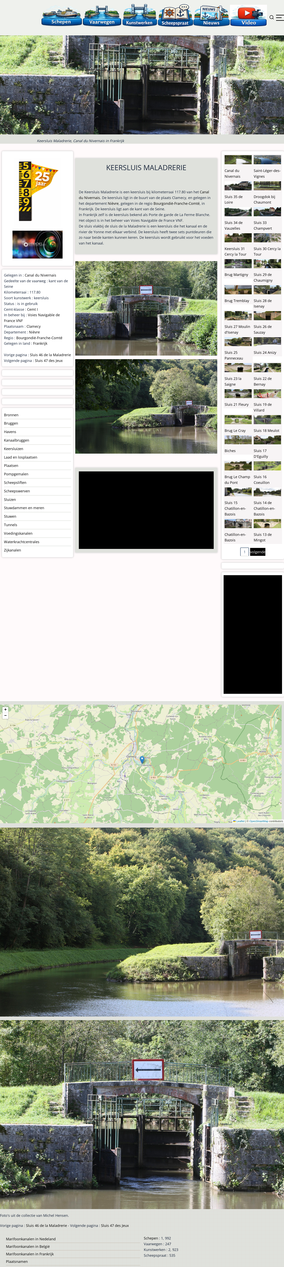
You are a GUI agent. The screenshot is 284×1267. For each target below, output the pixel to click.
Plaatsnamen (17, 1261)
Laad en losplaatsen (20, 457)
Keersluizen (13, 448)
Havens (10, 431)
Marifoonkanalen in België (28, 1246)
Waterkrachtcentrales (21, 541)
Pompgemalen (16, 474)
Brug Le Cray (235, 430)
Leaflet (239, 821)
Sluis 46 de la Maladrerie (50, 354)
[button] (142, 760)
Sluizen (10, 499)
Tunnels (10, 524)
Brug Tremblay (237, 300)
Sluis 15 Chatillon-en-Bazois (235, 508)
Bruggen (11, 423)
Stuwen (10, 516)
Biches (230, 450)
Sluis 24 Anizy (265, 352)
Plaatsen (11, 465)
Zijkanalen (12, 550)
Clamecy (34, 326)
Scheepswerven (17, 491)
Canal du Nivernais (40, 275)
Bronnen (11, 415)
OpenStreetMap (258, 821)
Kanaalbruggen (16, 440)
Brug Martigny (236, 274)
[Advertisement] (145, 510)
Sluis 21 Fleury (237, 404)
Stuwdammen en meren (24, 507)
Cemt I (32, 309)
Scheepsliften (15, 482)
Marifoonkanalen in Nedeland (31, 1239)
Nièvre (113, 203)
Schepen (151, 1238)
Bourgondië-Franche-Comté (176, 203)
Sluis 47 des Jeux (49, 360)
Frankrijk (40, 343)
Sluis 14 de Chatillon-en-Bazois (264, 508)
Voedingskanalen (18, 533)
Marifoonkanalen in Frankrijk (30, 1254)
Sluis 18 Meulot (266, 430)
